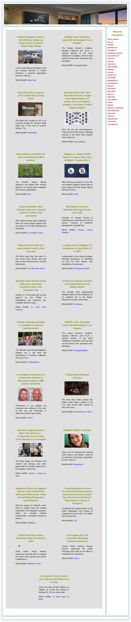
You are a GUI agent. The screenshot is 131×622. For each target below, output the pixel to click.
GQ (75, 521)
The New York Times (36, 268)
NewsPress (78, 464)
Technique (78, 304)
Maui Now (32, 80)
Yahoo (30, 418)
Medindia (31, 523)
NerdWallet (32, 133)
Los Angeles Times (35, 233)
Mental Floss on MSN (83, 412)
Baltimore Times (34, 564)
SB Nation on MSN (82, 268)
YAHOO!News (33, 362)
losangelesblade (80, 65)
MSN (76, 194)
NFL (29, 194)
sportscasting (79, 142)
